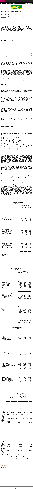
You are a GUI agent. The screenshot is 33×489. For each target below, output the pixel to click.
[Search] (29, 11)
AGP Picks (2, 1)
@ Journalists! (8, 11)
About (20, 11)
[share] (31, 11)
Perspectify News (3, 11)
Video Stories (17, 11)
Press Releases (13, 11)
